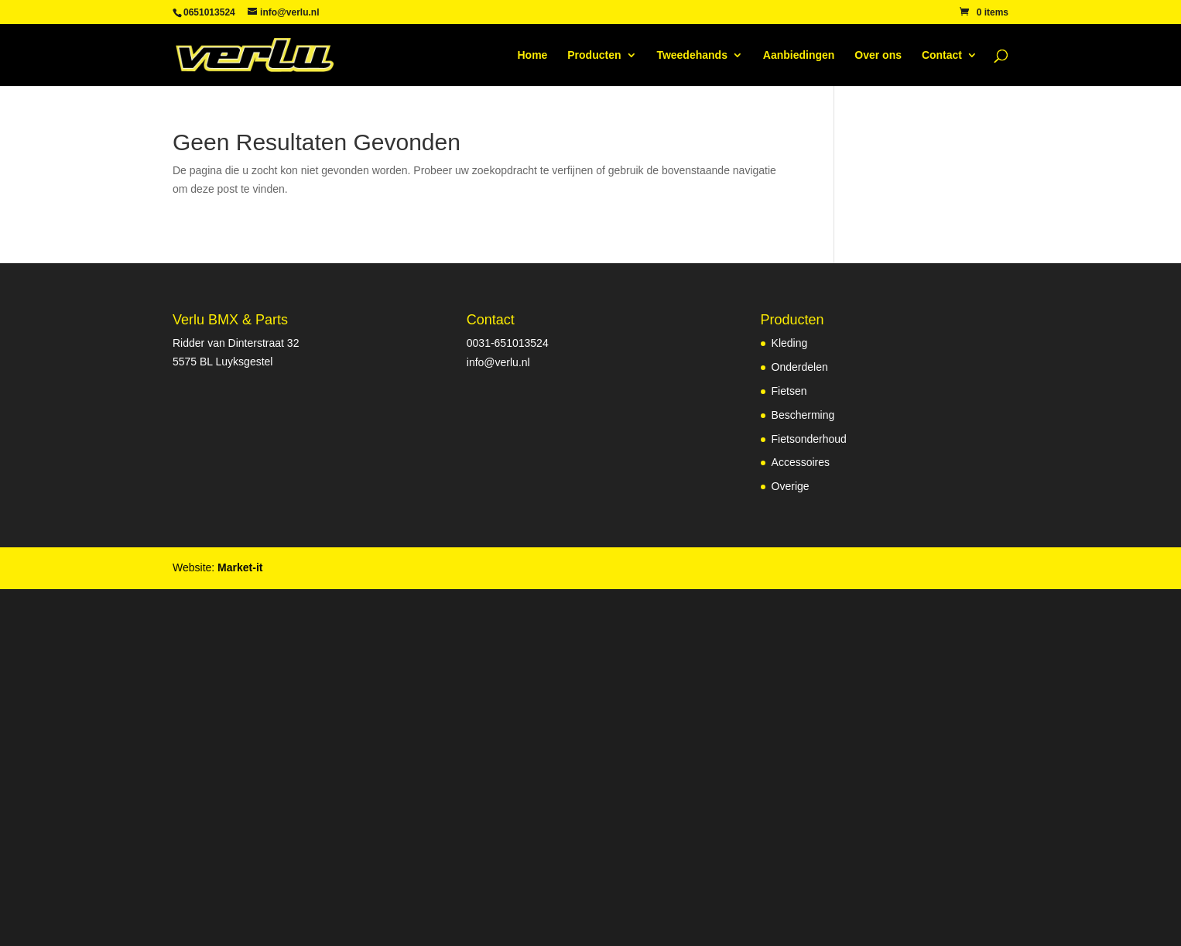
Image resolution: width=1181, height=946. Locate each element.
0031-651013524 (508, 343)
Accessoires (801, 462)
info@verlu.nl (498, 362)
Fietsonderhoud (809, 439)
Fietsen (789, 391)
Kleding (790, 343)
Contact (942, 55)
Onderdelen (800, 367)
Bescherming (803, 415)
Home (532, 55)
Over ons (878, 55)
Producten (594, 55)
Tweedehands (691, 55)
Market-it (239, 567)
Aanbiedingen (799, 55)
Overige (791, 486)
